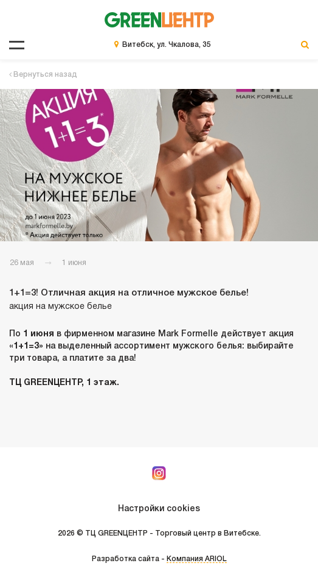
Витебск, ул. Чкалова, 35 (166, 44)
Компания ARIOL (197, 559)
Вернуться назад (43, 74)
